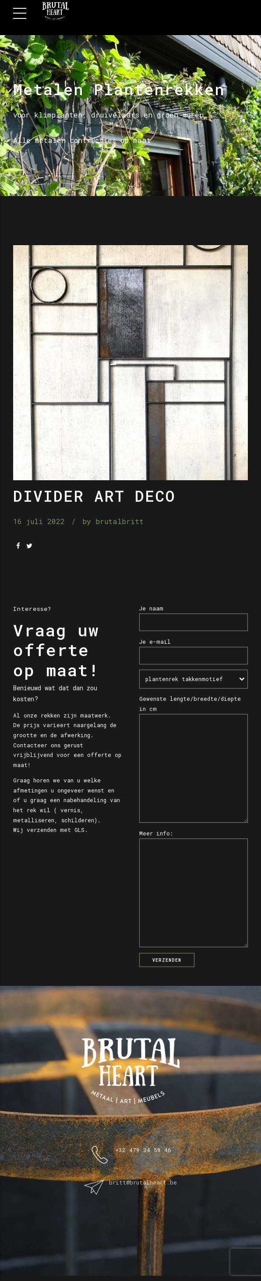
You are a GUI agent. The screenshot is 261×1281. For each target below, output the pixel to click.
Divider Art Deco (94, 495)
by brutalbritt (113, 521)
